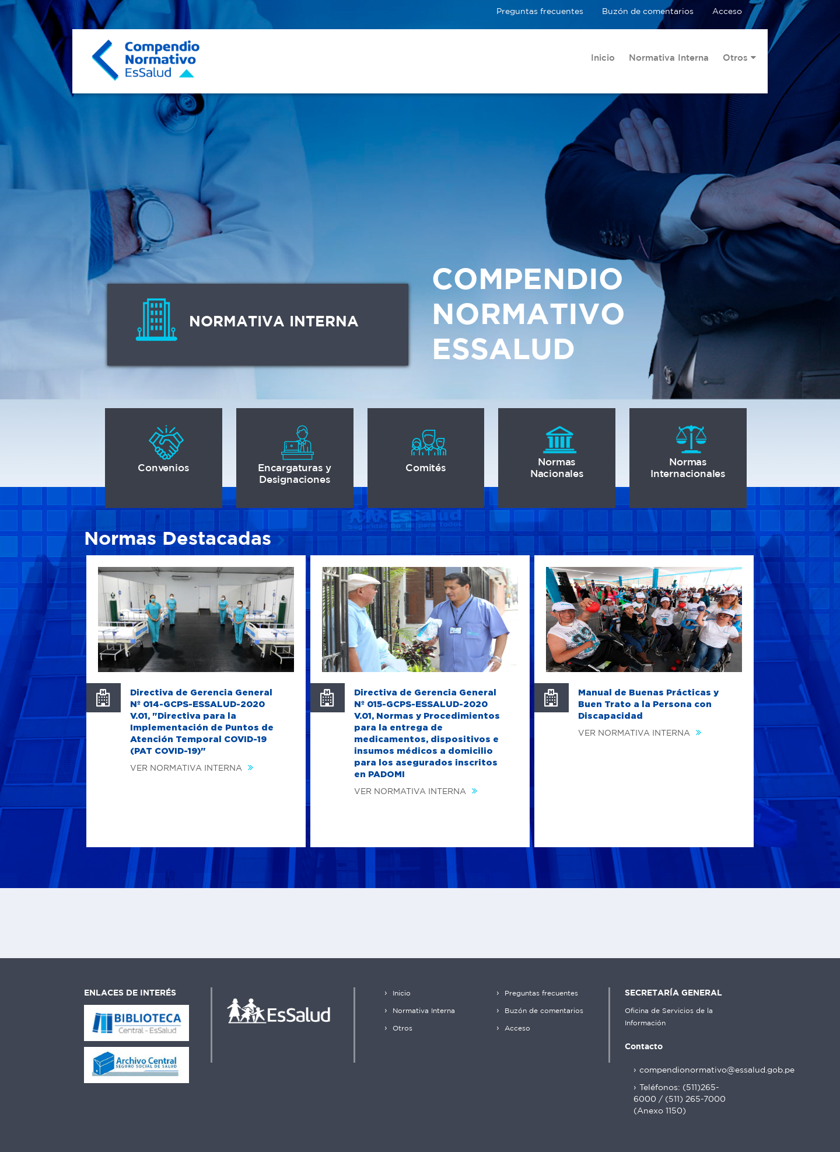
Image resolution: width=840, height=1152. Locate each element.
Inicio (400, 993)
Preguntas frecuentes (539, 11)
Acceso (727, 11)
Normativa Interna (422, 1011)
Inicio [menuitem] (603, 58)
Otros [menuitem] (739, 58)
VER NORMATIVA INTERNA (194, 768)
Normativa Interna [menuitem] (669, 58)
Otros (401, 1028)
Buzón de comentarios (648, 11)
